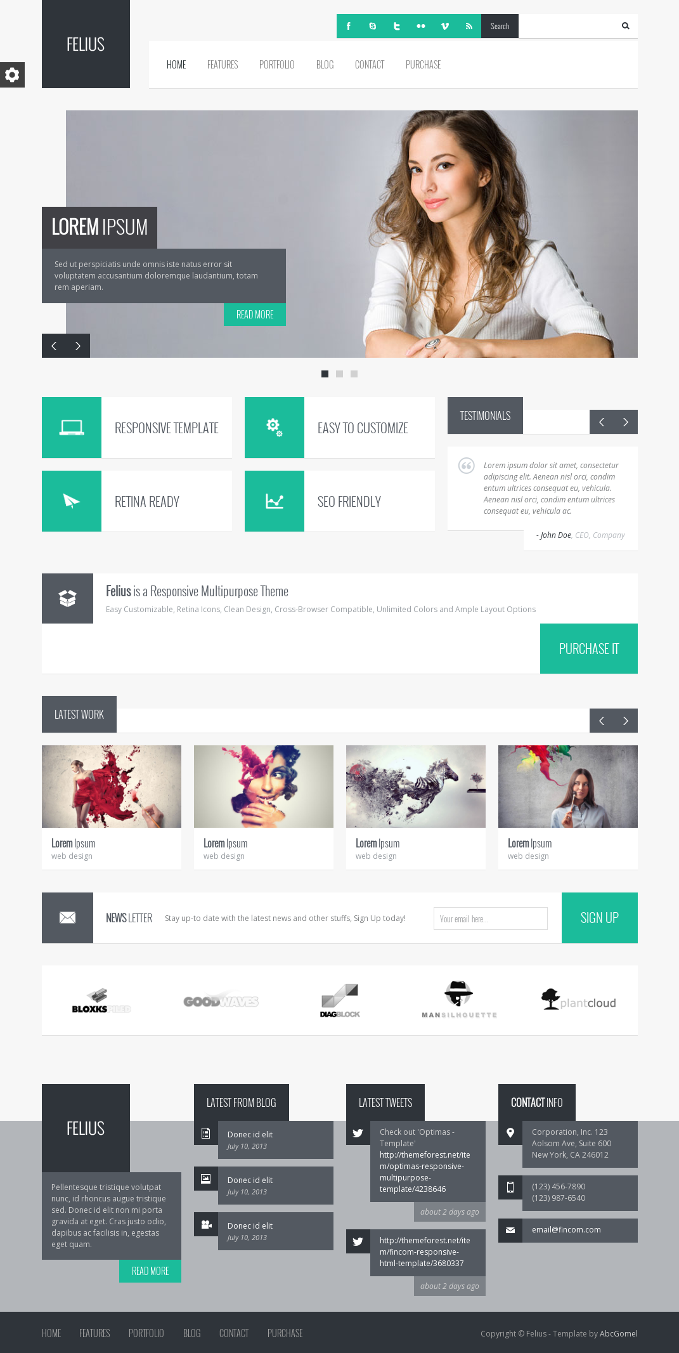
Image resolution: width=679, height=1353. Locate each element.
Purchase (423, 64)
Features (222, 64)
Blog (324, 64)
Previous (54, 346)
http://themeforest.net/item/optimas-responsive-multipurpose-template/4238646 (425, 1171)
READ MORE (254, 314)
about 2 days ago (449, 1211)
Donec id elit (250, 1134)
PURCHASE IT (589, 648)
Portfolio (277, 64)
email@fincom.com (566, 1229)
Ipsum (73, 843)
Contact (369, 64)
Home (176, 64)
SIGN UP (600, 917)
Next (78, 346)
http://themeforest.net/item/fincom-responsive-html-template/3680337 (425, 1252)
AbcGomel (619, 1333)
